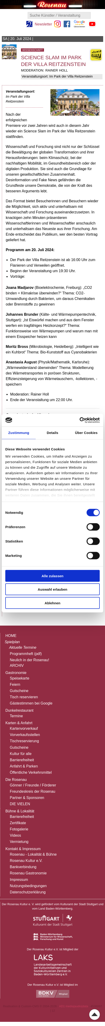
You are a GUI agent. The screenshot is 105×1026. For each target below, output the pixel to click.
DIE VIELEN (20, 804)
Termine (16, 716)
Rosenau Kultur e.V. (26, 861)
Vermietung (19, 842)
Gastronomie (15, 673)
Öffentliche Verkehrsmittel (31, 772)
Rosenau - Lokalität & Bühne (33, 854)
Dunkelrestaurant (19, 710)
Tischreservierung (24, 741)
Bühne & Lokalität (19, 811)
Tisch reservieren (24, 697)
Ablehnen (52, 603)
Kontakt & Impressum (23, 849)
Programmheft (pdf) (26, 654)
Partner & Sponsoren (27, 798)
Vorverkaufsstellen (25, 735)
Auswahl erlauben (52, 589)
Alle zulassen (52, 576)
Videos (15, 835)
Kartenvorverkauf (24, 728)
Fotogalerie (19, 829)
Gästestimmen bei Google (31, 703)
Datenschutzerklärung (28, 892)
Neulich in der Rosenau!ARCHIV (29, 662)
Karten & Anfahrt (18, 723)
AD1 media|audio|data (73, 1006)
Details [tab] (52, 433)
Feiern (15, 684)
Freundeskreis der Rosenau (32, 791)
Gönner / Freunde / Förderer (33, 785)
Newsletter (43, 24)
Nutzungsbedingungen (28, 886)
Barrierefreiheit (22, 760)
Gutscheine (19, 691)
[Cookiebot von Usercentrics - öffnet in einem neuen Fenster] (79, 420)
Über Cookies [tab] (86, 433)
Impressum (19, 880)
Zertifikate (18, 823)
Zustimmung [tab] (18, 433)
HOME (10, 636)
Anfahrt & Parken (24, 766)
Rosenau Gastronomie (28, 873)
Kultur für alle (21, 754)
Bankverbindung (23, 867)
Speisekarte (19, 678)
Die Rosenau (16, 780)
